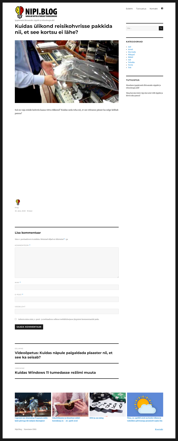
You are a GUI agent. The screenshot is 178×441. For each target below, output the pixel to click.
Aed (129, 47)
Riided (29, 211)
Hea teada (132, 52)
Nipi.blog (18, 429)
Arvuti (130, 49)
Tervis (130, 65)
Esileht (129, 9)
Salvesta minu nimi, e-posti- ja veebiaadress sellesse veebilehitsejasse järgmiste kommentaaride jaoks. (58, 319)
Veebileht (20, 307)
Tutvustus (141, 9)
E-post (19, 295)
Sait (129, 60)
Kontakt (154, 9)
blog (17, 207)
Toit (129, 68)
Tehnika (131, 62)
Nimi (18, 282)
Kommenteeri (22, 245)
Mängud (131, 55)
